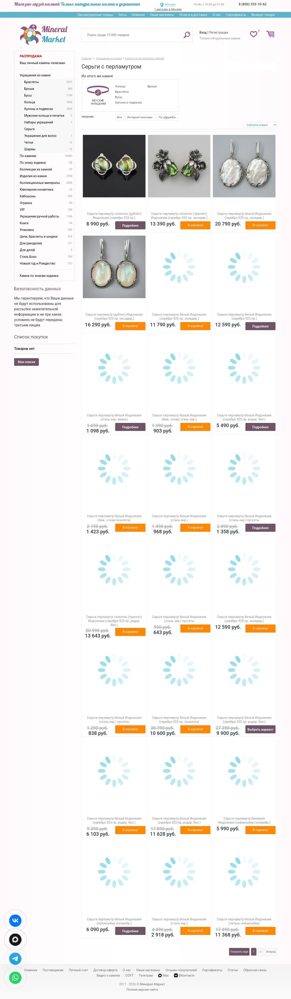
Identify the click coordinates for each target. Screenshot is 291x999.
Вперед (271, 951)
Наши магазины (162, 15)
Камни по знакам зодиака (39, 276)
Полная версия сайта (142, 989)
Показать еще (239, 951)
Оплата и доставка (193, 15)
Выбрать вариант (260, 729)
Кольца (120, 86)
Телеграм (146, 975)
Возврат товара (263, 15)
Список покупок (31, 337)
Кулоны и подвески (128, 102)
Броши (152, 86)
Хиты (122, 15)
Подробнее (130, 225)
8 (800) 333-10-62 (253, 4)
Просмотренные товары (95, 15)
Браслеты (122, 91)
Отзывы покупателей (181, 970)
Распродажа (31, 56)
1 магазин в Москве (168, 9)
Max (163, 975)
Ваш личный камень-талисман (42, 63)
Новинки (138, 15)
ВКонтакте (184, 975)
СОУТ (129, 975)
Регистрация (218, 32)
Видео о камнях (108, 975)
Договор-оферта (105, 970)
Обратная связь (255, 970)
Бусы (118, 97)
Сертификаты (236, 15)
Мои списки (26, 362)
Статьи (233, 970)
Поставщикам (53, 970)
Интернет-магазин (139, 117)
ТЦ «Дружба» (167, 117)
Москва (170, 4)
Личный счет (78, 970)
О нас (216, 15)
